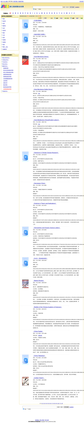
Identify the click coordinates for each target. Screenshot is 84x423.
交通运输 (40, 335)
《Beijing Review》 (38, 280)
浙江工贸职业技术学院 (8, 72)
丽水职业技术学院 (7, 87)
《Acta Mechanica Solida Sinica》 (43, 89)
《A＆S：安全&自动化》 (40, 258)
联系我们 (37, 420)
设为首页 (82, 1)
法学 (4, 23)
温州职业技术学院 (7, 76)
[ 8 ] (54, 403)
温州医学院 (5, 68)
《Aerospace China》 (39, 183)
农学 (4, 37)
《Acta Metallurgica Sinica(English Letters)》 (46, 120)
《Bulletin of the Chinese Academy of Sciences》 (47, 307)
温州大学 (5, 82)
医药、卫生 (5, 46)
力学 (39, 60)
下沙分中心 (5, 61)
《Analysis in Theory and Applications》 (45, 203)
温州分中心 (5, 66)
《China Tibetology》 (39, 355)
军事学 (4, 39)
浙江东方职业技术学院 (8, 70)
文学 (4, 28)
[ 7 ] (52, 403)
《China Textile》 (38, 331)
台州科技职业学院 (7, 89)
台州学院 (5, 80)
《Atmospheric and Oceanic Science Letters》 (46, 227)
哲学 (4, 18)
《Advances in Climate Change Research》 (46, 152)
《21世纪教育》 (37, 20)
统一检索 (6, 1)
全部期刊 (77, 7)
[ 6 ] (50, 403)
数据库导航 (21, 1)
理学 (4, 32)
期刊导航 (11, 1)
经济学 (4, 21)
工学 (4, 35)
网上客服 (42, 420)
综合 (4, 44)
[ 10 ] (58, 403)
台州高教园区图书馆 (7, 78)
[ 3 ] (44, 403)
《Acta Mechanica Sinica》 (41, 56)
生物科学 (5, 49)
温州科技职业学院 (7, 74)
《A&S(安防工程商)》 (39, 34)
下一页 (61, 403)
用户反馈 (47, 420)
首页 (2, 1)
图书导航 (16, 1)
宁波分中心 (5, 91)
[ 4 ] (46, 403)
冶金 (39, 93)
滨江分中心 (5, 64)
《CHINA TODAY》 (39, 378)
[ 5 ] (48, 403)
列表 (45, 18)
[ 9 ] (56, 403)
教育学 (4, 25)
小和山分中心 (5, 59)
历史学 (4, 30)
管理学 (4, 42)
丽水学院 (5, 84)
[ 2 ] (42, 403)
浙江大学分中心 (6, 57)
